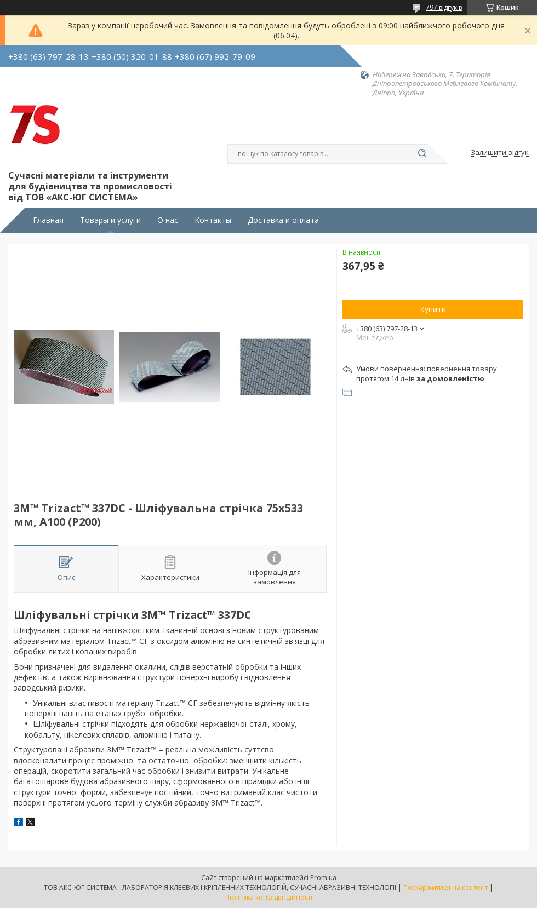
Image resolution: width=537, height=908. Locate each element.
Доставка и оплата (283, 220)
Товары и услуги (110, 220)
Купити (433, 309)
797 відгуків (444, 7)
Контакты (213, 220)
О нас (167, 220)
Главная (48, 220)
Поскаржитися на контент (445, 887)
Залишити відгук (500, 153)
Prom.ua (323, 877)
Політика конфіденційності (268, 897)
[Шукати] (422, 154)
